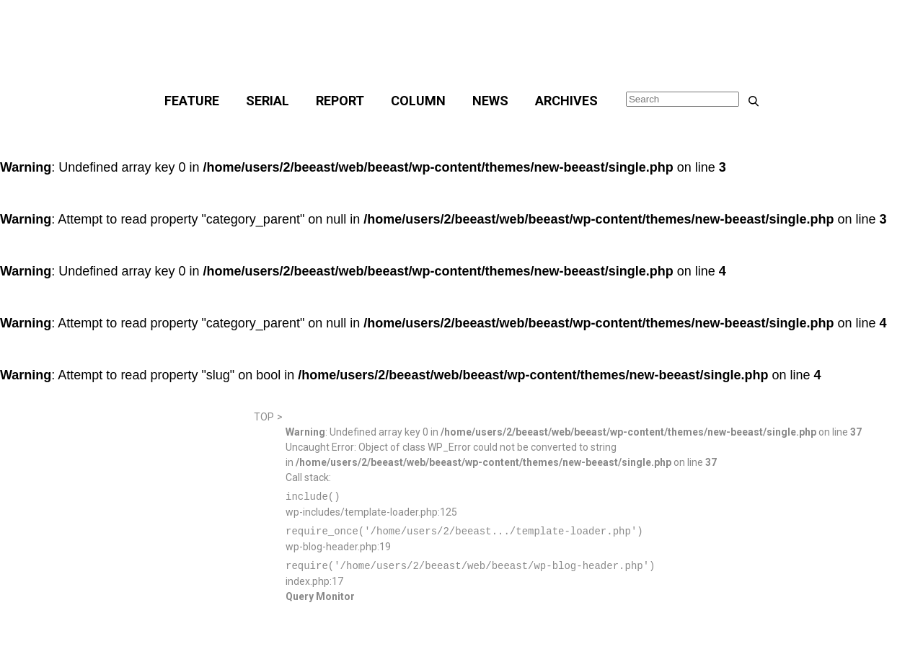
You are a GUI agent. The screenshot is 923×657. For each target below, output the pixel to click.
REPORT (340, 100)
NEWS (490, 100)
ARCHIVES (566, 100)
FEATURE (191, 100)
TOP (264, 417)
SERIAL (267, 100)
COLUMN (418, 100)
